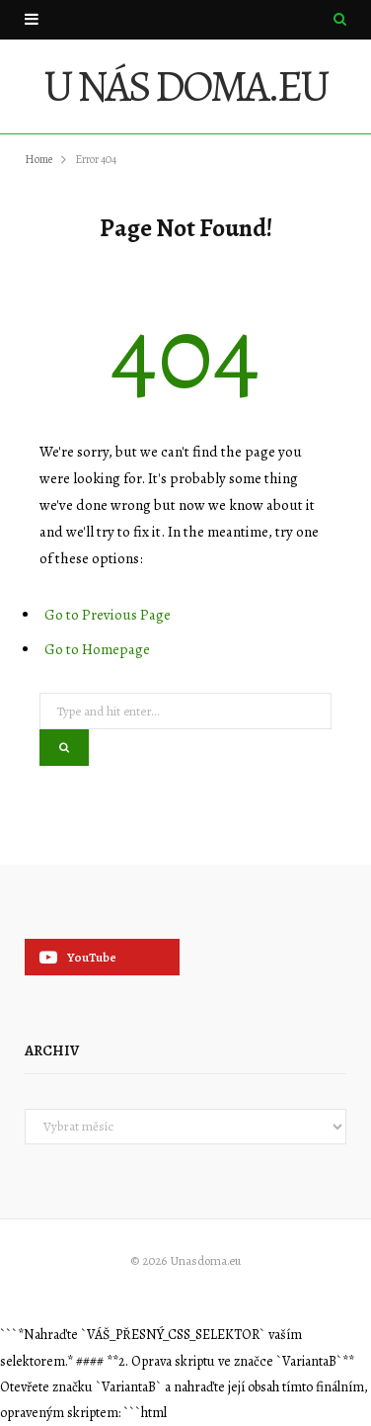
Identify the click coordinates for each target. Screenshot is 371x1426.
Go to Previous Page (107, 615)
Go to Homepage (97, 649)
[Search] (340, 19)
